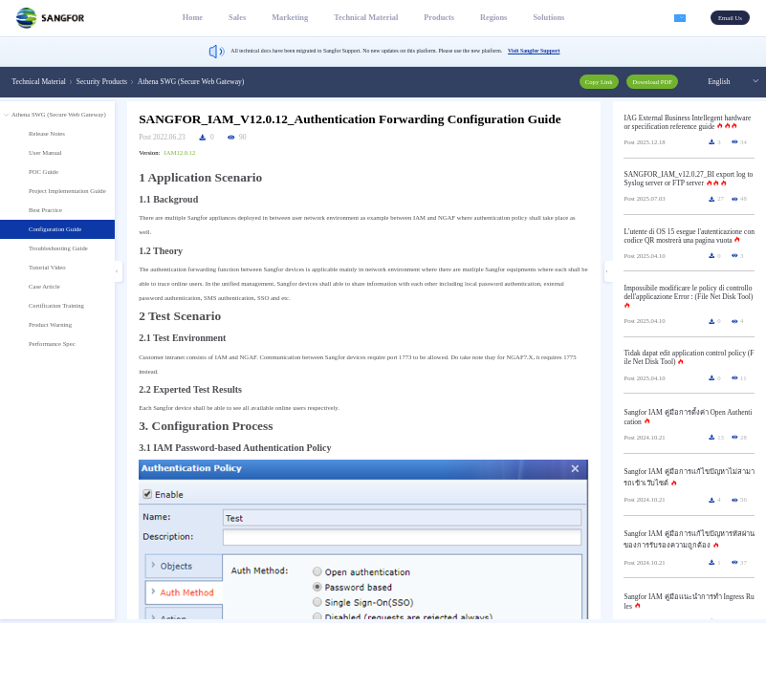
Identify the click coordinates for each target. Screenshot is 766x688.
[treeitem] (57, 232)
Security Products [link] (102, 81)
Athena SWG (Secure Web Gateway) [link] (191, 81)
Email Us (730, 17)
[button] (675, 18)
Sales (227, 17)
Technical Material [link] (39, 81)
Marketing (280, 17)
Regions (484, 17)
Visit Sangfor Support (533, 51)
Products (429, 17)
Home (183, 17)
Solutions (539, 17)
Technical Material (356, 17)
